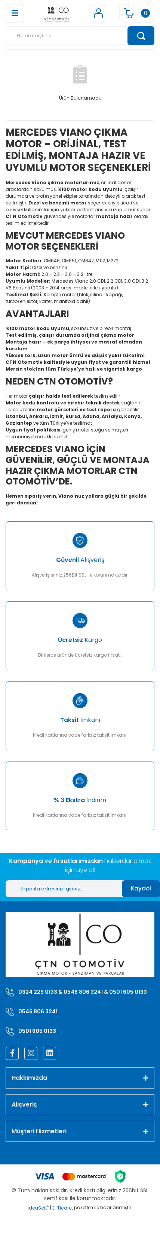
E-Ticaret (62, 1208)
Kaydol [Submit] (141, 888)
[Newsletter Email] (64, 888)
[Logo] (57, 13)
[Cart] (136, 13)
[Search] (80, 35)
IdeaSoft (38, 1208)
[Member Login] (98, 13)
